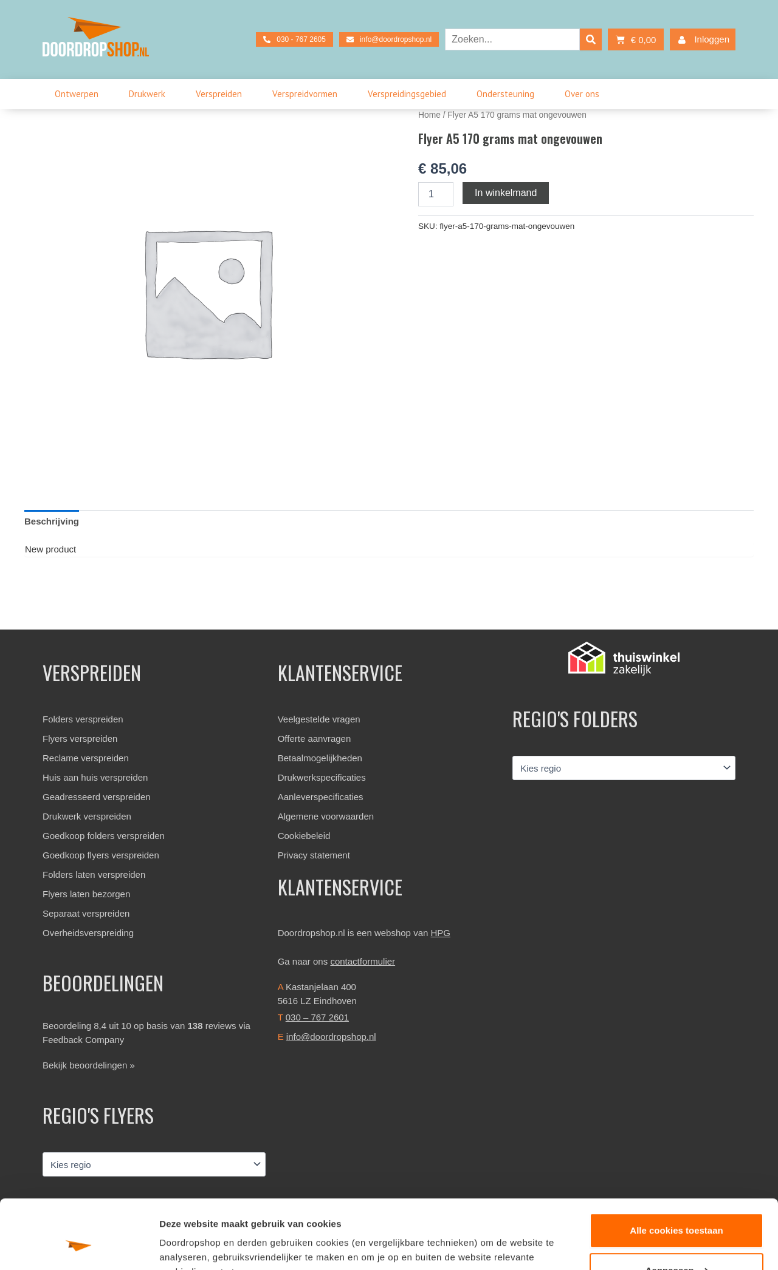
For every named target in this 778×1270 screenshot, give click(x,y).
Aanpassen (677, 1211)
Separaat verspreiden (86, 913)
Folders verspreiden (83, 719)
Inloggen (701, 39)
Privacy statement (314, 855)
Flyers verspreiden (80, 738)
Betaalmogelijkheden (320, 758)
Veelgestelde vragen (319, 719)
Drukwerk (150, 94)
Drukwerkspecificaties (322, 777)
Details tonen (188, 1246)
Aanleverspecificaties (320, 797)
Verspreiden (222, 94)
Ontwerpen (80, 94)
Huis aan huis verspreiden (95, 777)
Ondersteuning (508, 94)
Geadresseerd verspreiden (97, 797)
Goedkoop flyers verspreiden (101, 855)
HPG (441, 933)
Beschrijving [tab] (51, 521)
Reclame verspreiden (86, 758)
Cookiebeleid (304, 835)
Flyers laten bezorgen (86, 894)
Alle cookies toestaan (676, 1171)
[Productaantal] (435, 194)
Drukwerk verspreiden (87, 816)
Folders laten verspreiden (94, 874)
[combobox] (512, 39)
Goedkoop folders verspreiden (104, 835)
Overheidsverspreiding (88, 933)
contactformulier (362, 961)
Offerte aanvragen (314, 738)
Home (429, 115)
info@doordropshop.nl (331, 1036)
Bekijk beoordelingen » (89, 1065)
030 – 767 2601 (317, 1017)
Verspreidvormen (307, 94)
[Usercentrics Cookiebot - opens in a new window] (79, 1246)
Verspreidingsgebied (410, 94)
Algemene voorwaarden (326, 816)
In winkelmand (506, 193)
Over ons (585, 94)
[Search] (591, 39)
